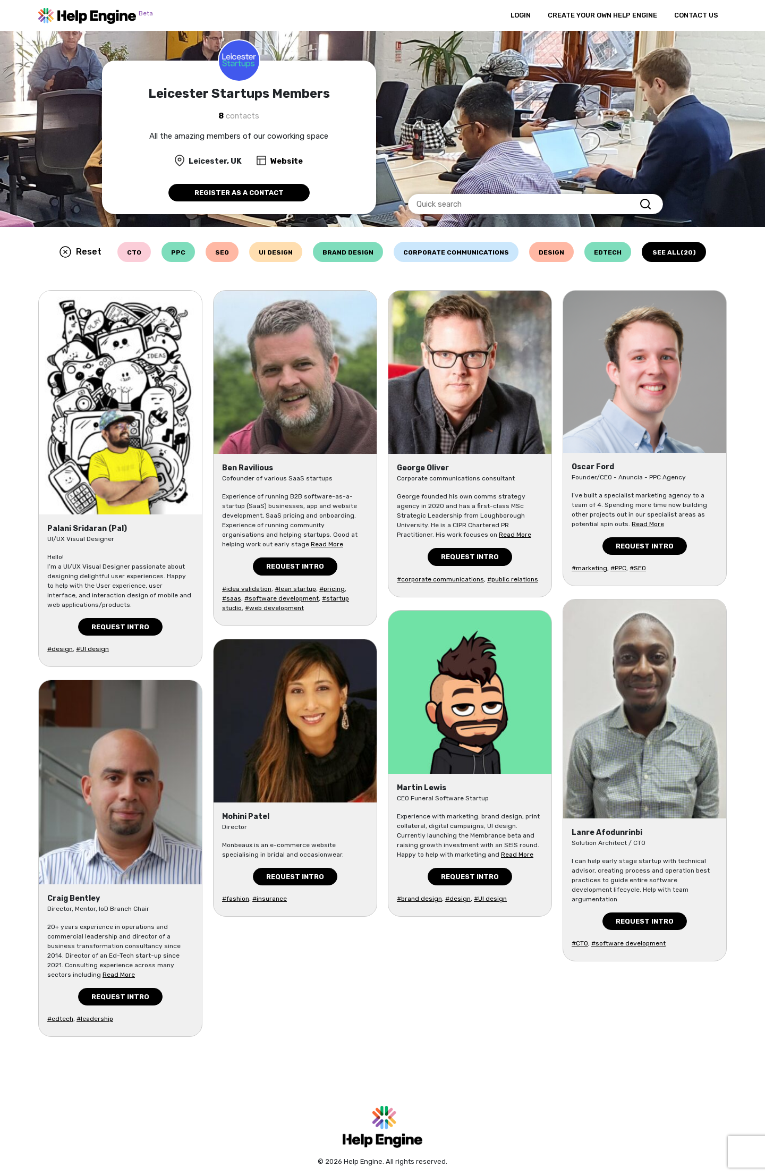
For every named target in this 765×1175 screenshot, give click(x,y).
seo (222, 252)
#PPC (618, 568)
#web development (274, 608)
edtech (608, 252)
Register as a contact (239, 193)
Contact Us (696, 15)
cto (134, 252)
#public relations (512, 579)
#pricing (332, 589)
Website (286, 161)
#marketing (589, 568)
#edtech (60, 1018)
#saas (231, 598)
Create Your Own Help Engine (602, 15)
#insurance (269, 898)
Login (521, 15)
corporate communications (456, 252)
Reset (88, 252)
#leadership (94, 1018)
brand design (347, 252)
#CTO (580, 943)
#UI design (92, 649)
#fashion (235, 898)
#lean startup (295, 589)
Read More (119, 974)
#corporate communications (440, 579)
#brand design (419, 898)
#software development (281, 598)
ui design (276, 252)
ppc (178, 252)
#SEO (638, 568)
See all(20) (674, 252)
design (551, 252)
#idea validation (246, 589)
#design (60, 649)
